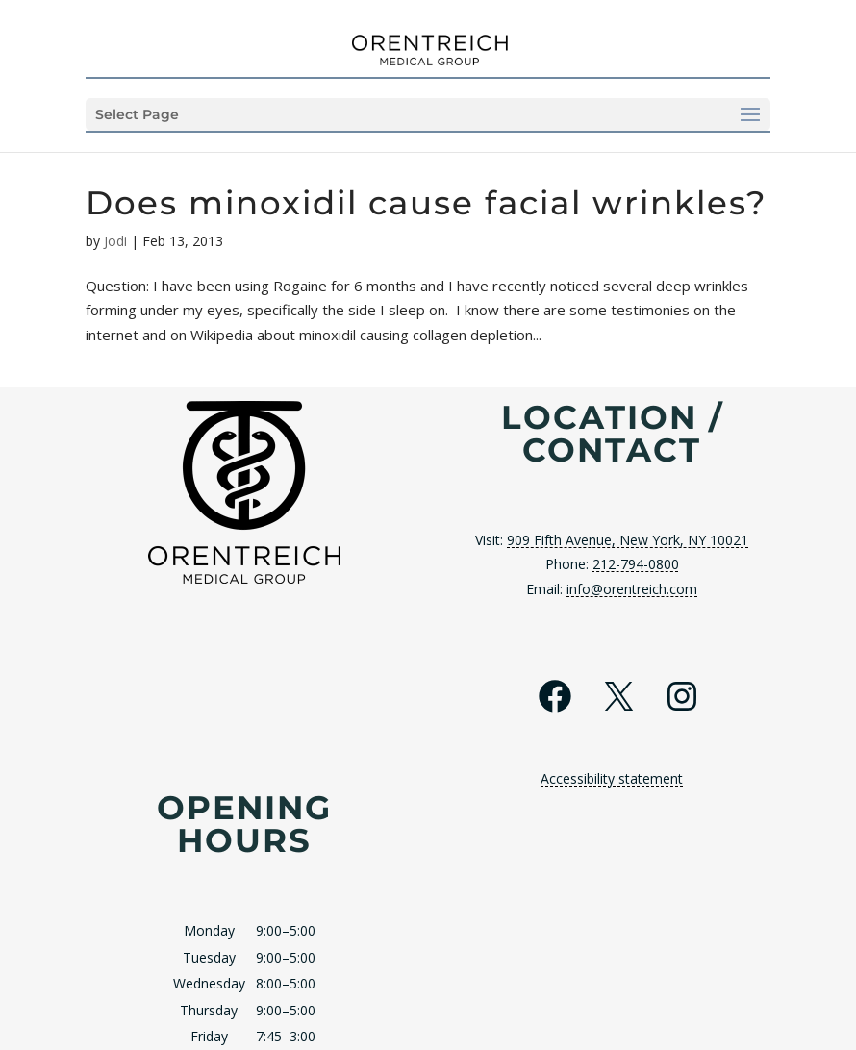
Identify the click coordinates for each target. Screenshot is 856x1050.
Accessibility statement (612, 778)
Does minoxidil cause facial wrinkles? (426, 203)
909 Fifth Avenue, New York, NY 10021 (627, 540)
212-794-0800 (635, 564)
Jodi (115, 241)
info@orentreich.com (631, 589)
